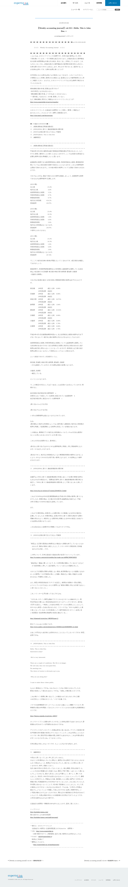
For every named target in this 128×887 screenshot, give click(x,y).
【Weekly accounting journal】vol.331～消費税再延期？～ (26, 860)
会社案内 (63, 3)
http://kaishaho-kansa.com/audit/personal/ (44, 817)
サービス (75, 3)
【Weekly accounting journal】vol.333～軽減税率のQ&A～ (102, 860)
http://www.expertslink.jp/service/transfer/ (44, 102)
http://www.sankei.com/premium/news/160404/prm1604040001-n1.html (54, 627)
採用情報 (99, 3)
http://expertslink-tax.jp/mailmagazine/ (46, 844)
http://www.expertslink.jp (44, 831)
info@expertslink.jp (45, 836)
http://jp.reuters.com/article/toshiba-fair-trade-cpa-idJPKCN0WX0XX (53, 557)
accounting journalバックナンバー (64, 36)
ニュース (87, 3)
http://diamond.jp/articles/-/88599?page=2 (44, 618)
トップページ (78, 880)
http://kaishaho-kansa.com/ (39, 812)
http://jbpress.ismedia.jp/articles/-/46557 (43, 716)
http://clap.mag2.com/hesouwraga (41, 115)
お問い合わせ (113, 3)
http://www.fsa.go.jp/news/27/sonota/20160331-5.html (48, 490)
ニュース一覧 (75, 9)
